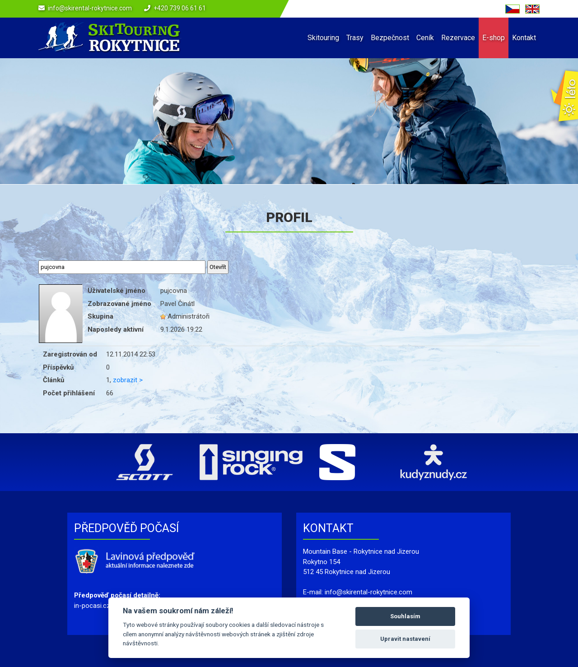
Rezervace (458, 37)
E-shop (493, 37)
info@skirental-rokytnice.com (90, 8)
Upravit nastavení (405, 638)
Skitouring (323, 37)
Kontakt (524, 37)
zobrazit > (128, 380)
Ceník (425, 37)
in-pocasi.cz (92, 606)
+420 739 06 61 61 (180, 8)
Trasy (355, 37)
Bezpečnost (390, 37)
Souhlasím (405, 616)
